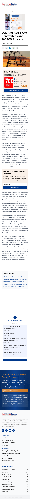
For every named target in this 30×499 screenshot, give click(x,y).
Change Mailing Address (8, 442)
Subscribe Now (15, 187)
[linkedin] (10, 48)
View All (15, 360)
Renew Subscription (7, 440)
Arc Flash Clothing (7, 458)
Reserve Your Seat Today (16, 90)
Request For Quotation (10, 391)
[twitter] (6, 48)
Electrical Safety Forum (8, 460)
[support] (13, 48)
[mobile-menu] (27, 4)
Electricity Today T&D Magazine (10, 451)
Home (3, 11)
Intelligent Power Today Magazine (11, 453)
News (7, 11)
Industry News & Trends (14, 11)
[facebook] (3, 48)
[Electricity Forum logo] (9, 414)
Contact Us (5, 445)
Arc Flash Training (7, 456)
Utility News (23, 11)
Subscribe (4, 437)
